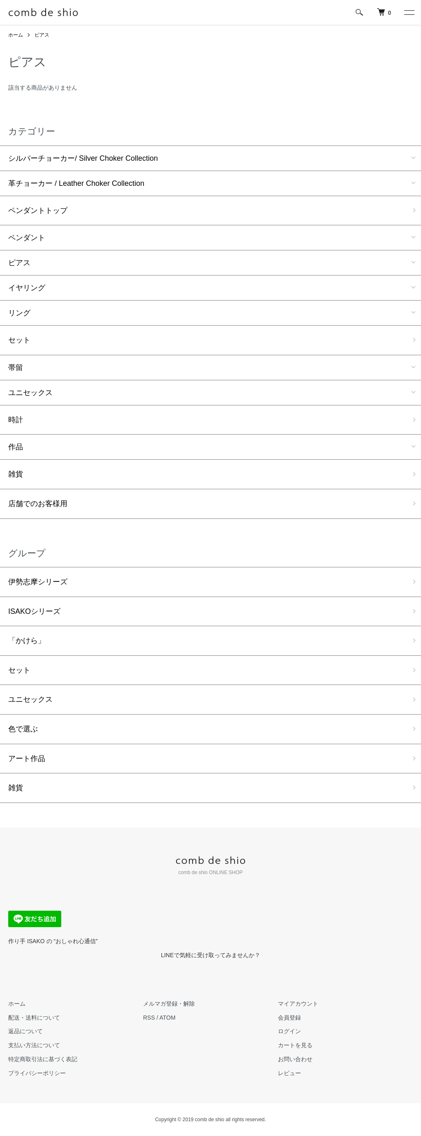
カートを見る (295, 1045)
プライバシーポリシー (37, 1073)
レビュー (289, 1073)
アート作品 (26, 758)
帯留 (15, 367)
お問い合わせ (295, 1059)
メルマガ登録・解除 (169, 1003)
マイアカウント (298, 1003)
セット (19, 340)
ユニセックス (30, 393)
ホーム (15, 35)
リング (19, 313)
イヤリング (26, 288)
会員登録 (289, 1017)
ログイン (289, 1031)
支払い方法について (34, 1045)
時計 (15, 420)
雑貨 (15, 474)
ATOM (168, 1017)
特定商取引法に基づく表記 (42, 1059)
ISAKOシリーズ (34, 611)
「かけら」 (26, 640)
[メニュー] (408, 12)
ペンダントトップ (37, 210)
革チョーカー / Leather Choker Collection (76, 183)
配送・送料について (34, 1017)
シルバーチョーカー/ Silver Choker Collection (83, 158)
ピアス (42, 35)
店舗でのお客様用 (37, 504)
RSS (149, 1017)
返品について (25, 1031)
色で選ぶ (23, 729)
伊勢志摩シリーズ (37, 582)
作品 (15, 447)
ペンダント (26, 238)
